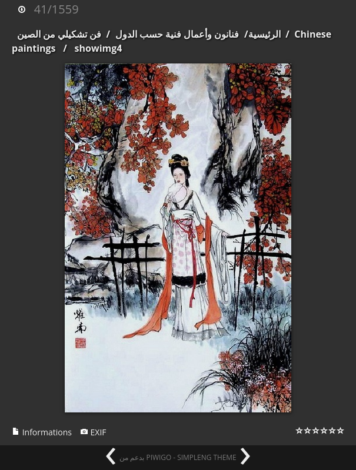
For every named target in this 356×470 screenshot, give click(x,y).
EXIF (93, 432)
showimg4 (98, 48)
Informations (42, 432)
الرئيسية (264, 34)
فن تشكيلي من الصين (59, 34)
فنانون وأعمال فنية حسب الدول (177, 34)
